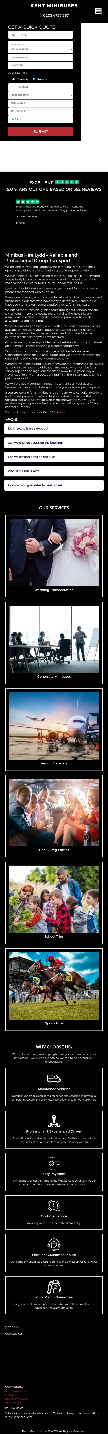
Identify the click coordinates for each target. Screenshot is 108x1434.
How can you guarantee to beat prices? (35, 485)
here (62, 412)
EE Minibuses (11, 1395)
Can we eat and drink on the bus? (31, 457)
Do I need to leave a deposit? (28, 428)
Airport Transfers (12, 1402)
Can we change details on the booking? (35, 442)
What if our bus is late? (23, 471)
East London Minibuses (16, 1399)
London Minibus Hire (15, 1391)
